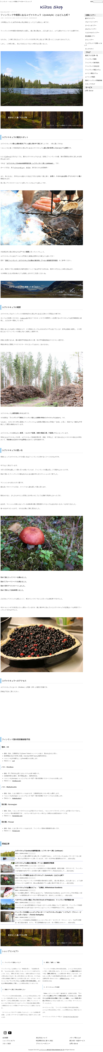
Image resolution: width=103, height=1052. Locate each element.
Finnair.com (16, 831)
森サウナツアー (89, 18)
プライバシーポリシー (43, 1043)
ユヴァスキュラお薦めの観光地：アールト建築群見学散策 (34, 863)
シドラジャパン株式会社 (45, 1049)
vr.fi (13, 761)
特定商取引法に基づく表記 (44, 1040)
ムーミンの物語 (89, 77)
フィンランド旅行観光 (91, 62)
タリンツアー (89, 39)
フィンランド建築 (32, 865)
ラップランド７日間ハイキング (93, 44)
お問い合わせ (88, 90)
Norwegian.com (17, 816)
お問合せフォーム (64, 978)
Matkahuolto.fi (16, 798)
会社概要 (5, 1038)
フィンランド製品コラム (92, 69)
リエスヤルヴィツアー (91, 32)
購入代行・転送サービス (77, 1040)
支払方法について (41, 1038)
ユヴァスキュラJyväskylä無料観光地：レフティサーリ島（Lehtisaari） (30, 163)
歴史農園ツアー (89, 36)
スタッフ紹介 (7, 1043)
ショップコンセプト (9, 1040)
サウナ (28, 167)
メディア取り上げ (75, 1038)
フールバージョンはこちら (70, 1016)
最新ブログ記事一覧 (91, 55)
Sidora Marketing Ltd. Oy (58, 1049)
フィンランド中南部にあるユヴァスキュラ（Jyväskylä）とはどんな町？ (39, 875)
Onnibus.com (16, 781)
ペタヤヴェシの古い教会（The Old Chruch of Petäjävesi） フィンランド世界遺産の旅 (44, 900)
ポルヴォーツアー (90, 29)
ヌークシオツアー (90, 25)
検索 (91, 1)
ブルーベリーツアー (91, 22)
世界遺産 (38, 902)
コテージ (8, 156)
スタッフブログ (89, 84)
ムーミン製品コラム (91, 73)
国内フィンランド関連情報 (93, 80)
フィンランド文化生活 (91, 66)
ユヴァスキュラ (33, 18)
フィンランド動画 (90, 59)
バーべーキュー (19, 167)
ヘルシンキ (24, 318)
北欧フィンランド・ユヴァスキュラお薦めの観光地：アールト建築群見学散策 (31, 260)
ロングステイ (89, 49)
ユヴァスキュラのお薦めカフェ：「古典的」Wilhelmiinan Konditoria (38, 887)
